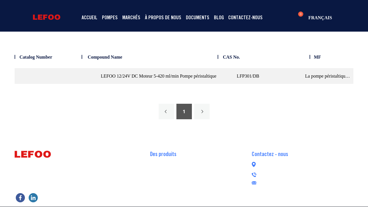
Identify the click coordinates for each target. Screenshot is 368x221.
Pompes (110, 17)
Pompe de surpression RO (173, 161)
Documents (197, 17)
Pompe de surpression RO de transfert (184, 179)
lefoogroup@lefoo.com (294, 182)
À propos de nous (163, 17)
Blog (219, 17)
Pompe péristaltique (168, 196)
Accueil (89, 17)
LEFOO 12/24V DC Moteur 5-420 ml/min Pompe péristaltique (159, 76)
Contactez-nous (245, 17)
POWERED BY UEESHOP (216, 213)
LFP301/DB (248, 76)
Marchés (131, 17)
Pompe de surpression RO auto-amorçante (188, 170)
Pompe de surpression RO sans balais (184, 187)
